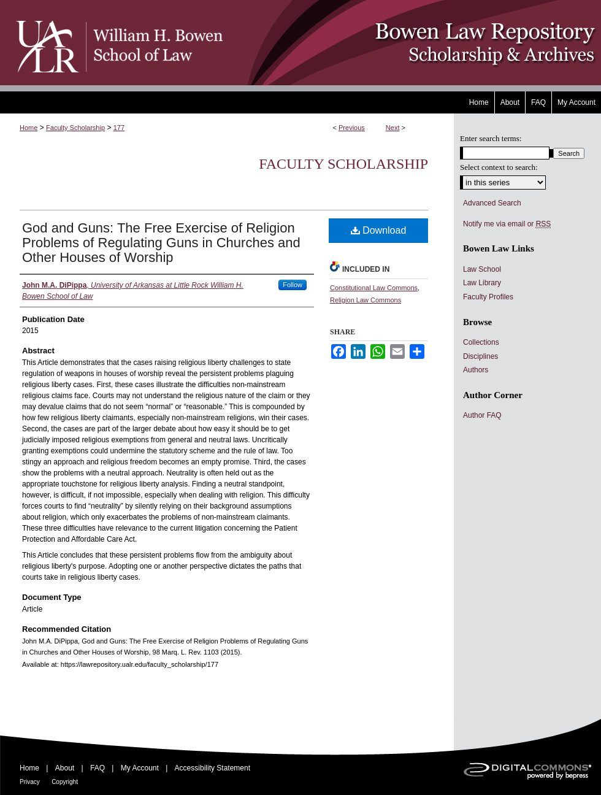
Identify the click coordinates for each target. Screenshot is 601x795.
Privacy (30, 781)
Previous (352, 127)
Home (28, 127)
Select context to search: (499, 167)
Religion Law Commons (365, 300)
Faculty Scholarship (75, 127)
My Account (140, 768)
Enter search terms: (490, 138)
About (64, 768)
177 (118, 127)
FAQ (97, 768)
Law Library (482, 282)
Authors (475, 370)
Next (393, 127)
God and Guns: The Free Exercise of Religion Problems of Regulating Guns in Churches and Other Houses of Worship (161, 242)
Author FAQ (482, 415)
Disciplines (480, 356)
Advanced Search (492, 203)
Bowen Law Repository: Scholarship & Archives (412, 42)
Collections (481, 342)
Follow (292, 284)
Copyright (65, 781)
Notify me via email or (507, 224)
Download (379, 230)
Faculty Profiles (488, 297)
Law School (482, 269)
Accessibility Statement (212, 768)
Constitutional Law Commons (374, 287)
